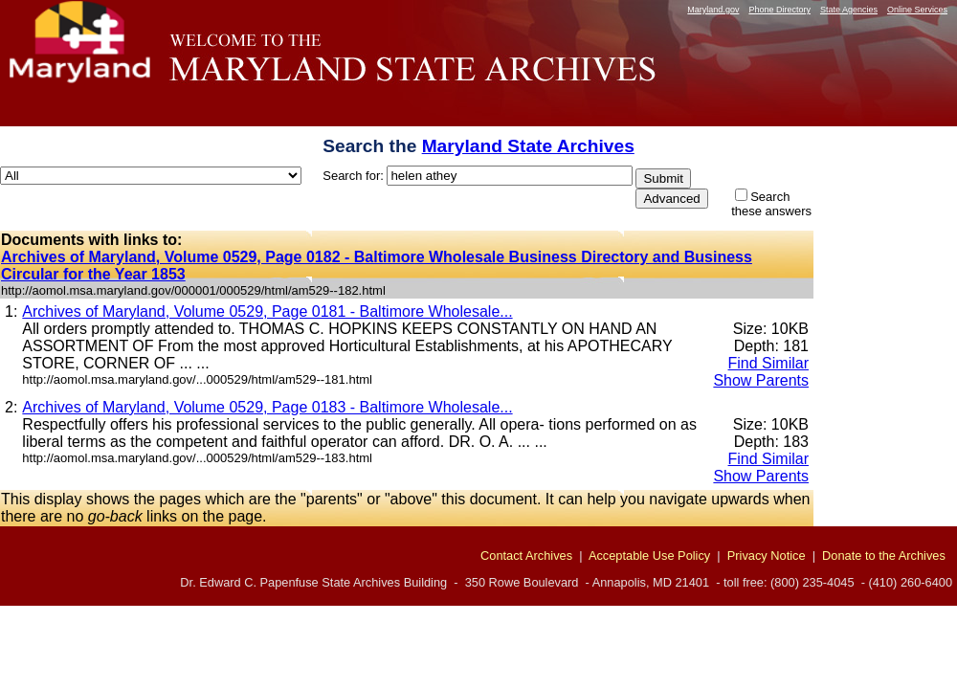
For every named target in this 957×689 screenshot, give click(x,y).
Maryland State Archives (528, 146)
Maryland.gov (713, 9)
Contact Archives (526, 555)
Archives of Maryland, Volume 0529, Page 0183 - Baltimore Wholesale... (267, 407)
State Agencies (849, 9)
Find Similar (768, 363)
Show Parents (761, 380)
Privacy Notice (766, 555)
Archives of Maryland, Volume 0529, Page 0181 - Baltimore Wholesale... (267, 311)
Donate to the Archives (884, 555)
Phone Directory (779, 9)
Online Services (917, 9)
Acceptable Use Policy (649, 555)
